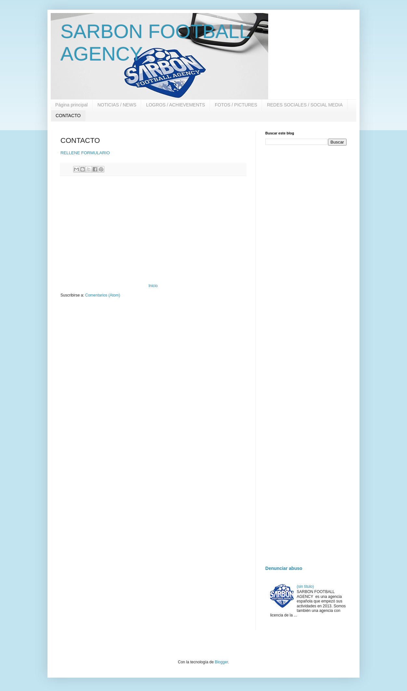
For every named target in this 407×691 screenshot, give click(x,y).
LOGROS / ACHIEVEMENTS (175, 104)
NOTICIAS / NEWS (117, 104)
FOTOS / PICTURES (236, 104)
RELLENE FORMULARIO (85, 152)
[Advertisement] (153, 229)
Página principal (71, 104)
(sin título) (305, 586)
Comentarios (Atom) (102, 295)
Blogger (221, 662)
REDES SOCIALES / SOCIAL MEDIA (305, 104)
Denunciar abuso (283, 568)
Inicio (153, 285)
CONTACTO (68, 115)
